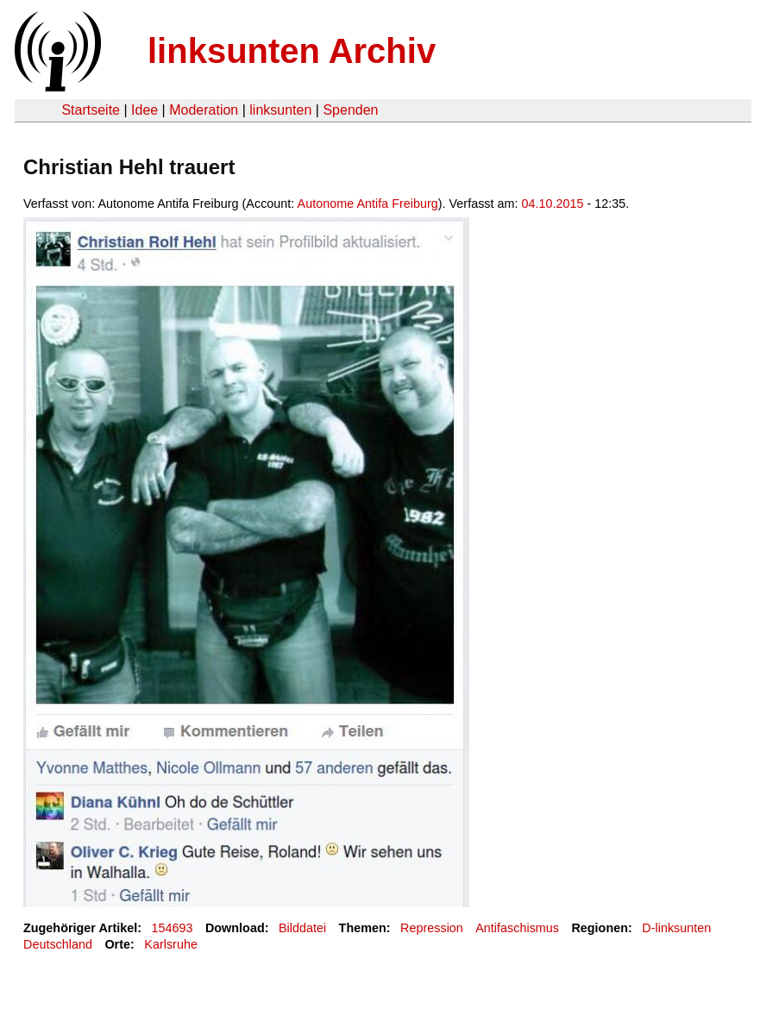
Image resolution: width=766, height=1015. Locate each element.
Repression (431, 928)
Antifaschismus (517, 928)
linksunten (280, 110)
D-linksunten (676, 928)
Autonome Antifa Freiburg (368, 203)
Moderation (203, 110)
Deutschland (57, 944)
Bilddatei (302, 928)
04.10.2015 (553, 203)
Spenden (350, 110)
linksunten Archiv (292, 51)
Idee (144, 110)
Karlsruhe (171, 944)
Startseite (90, 110)
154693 (172, 928)
